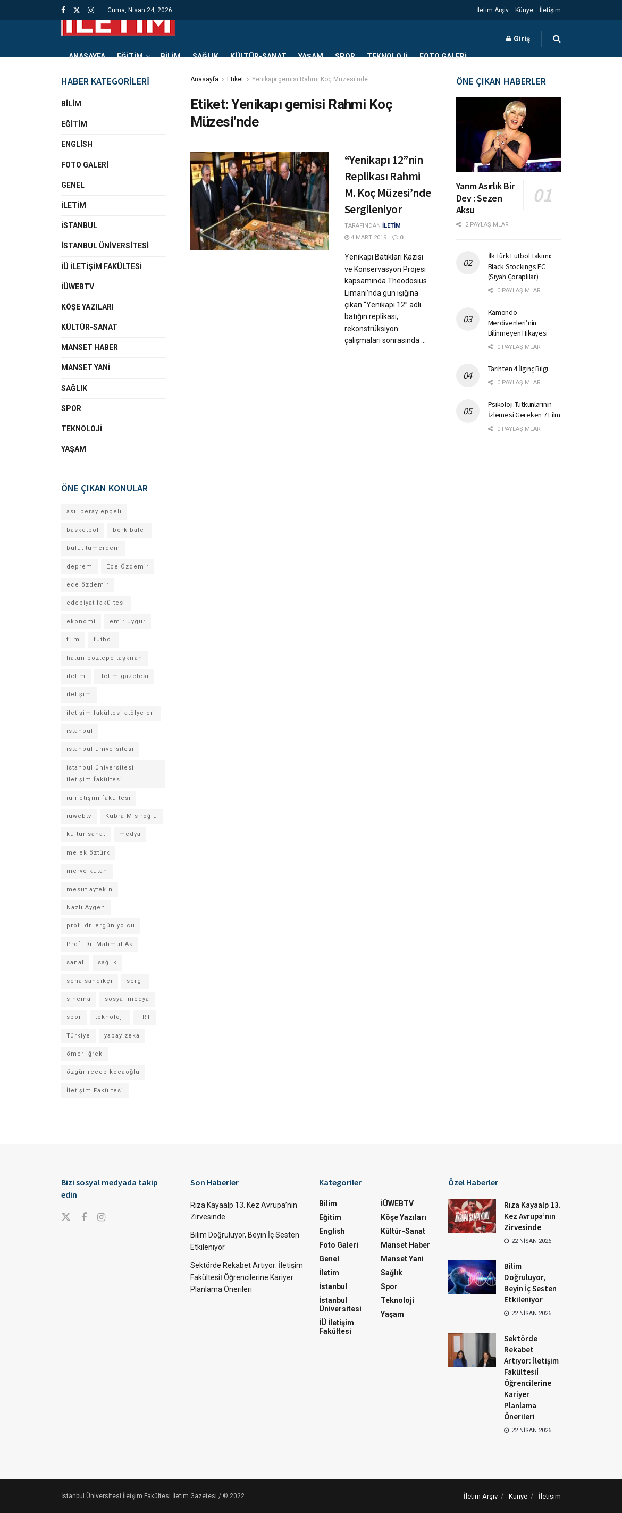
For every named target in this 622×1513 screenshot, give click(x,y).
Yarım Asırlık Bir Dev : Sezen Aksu (485, 198)
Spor (345, 56)
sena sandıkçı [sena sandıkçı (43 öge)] (89, 980)
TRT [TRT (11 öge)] (144, 1017)
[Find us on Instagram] (101, 1217)
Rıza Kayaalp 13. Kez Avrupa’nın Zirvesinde (532, 1216)
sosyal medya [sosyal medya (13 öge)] (127, 999)
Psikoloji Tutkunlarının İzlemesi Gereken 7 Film (524, 409)
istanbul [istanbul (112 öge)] (79, 731)
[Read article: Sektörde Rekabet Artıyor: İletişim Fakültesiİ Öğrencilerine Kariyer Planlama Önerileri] (472, 1350)
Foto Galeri (443, 56)
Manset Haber (89, 347)
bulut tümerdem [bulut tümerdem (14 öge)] (93, 548)
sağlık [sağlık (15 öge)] (107, 962)
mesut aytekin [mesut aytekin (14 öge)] (89, 889)
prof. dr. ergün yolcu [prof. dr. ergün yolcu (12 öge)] (100, 925)
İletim (73, 205)
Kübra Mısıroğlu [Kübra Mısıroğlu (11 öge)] (131, 816)
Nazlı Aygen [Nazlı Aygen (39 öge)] (85, 907)
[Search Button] (557, 38)
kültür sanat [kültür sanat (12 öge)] (85, 834)
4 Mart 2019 (365, 237)
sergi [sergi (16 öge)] (135, 980)
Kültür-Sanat (258, 56)
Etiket (235, 79)
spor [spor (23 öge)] (73, 1017)
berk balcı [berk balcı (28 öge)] (129, 529)
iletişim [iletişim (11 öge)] (78, 694)
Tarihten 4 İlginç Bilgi (518, 368)
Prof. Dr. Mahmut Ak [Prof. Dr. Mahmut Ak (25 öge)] (99, 944)
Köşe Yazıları (87, 307)
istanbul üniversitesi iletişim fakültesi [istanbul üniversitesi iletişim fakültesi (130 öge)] (100, 773)
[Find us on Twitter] (66, 1217)
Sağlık (205, 56)
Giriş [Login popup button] (518, 39)
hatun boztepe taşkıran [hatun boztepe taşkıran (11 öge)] (104, 658)
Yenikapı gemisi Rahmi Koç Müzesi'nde (310, 79)
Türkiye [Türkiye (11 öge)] (78, 1035)
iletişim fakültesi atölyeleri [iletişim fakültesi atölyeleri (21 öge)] (110, 712)
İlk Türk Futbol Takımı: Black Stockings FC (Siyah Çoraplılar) (520, 266)
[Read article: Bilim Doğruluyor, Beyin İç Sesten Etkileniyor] (472, 1277)
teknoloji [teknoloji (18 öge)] (109, 1017)
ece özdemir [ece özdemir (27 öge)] (87, 584)
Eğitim (130, 56)
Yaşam (310, 56)
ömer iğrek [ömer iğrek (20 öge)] (84, 1053)
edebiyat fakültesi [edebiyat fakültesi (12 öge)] (95, 602)
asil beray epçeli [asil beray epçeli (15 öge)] (94, 511)
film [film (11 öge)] (73, 639)
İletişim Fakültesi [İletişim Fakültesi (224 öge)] (94, 1090)
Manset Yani (85, 367)
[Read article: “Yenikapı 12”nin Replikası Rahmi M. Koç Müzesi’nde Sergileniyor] (259, 201)
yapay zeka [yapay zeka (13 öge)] (122, 1035)
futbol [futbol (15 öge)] (103, 639)
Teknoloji (387, 56)
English (77, 144)
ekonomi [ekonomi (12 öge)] (81, 621)
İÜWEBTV (77, 286)
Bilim (171, 56)
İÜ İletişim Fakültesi (101, 266)
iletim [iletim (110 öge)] (76, 676)
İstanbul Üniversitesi (105, 245)
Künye (524, 10)
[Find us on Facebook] (84, 1217)
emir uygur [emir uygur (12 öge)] (128, 621)
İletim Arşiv (492, 10)
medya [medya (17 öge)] (130, 834)
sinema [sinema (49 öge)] (78, 999)
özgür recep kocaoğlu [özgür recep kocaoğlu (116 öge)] (103, 1071)
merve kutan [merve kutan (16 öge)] (86, 870)
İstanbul (79, 225)
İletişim (550, 10)
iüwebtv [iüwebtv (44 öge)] (78, 816)
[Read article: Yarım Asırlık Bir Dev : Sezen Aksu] (508, 134)
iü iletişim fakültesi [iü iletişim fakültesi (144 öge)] (98, 798)
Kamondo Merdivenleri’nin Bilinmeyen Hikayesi (518, 322)
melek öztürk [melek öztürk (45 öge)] (88, 852)
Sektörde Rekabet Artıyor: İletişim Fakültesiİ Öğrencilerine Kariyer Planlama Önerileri (246, 1277)
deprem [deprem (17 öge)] (79, 566)
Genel (73, 185)
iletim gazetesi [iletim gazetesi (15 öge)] (124, 676)
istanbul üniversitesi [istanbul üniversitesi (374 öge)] (100, 749)
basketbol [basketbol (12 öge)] (82, 529)
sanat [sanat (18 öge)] (75, 962)
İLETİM (391, 225)
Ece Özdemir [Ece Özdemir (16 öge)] (127, 566)
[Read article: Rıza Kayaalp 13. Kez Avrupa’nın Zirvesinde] (472, 1216)
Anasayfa (87, 56)
